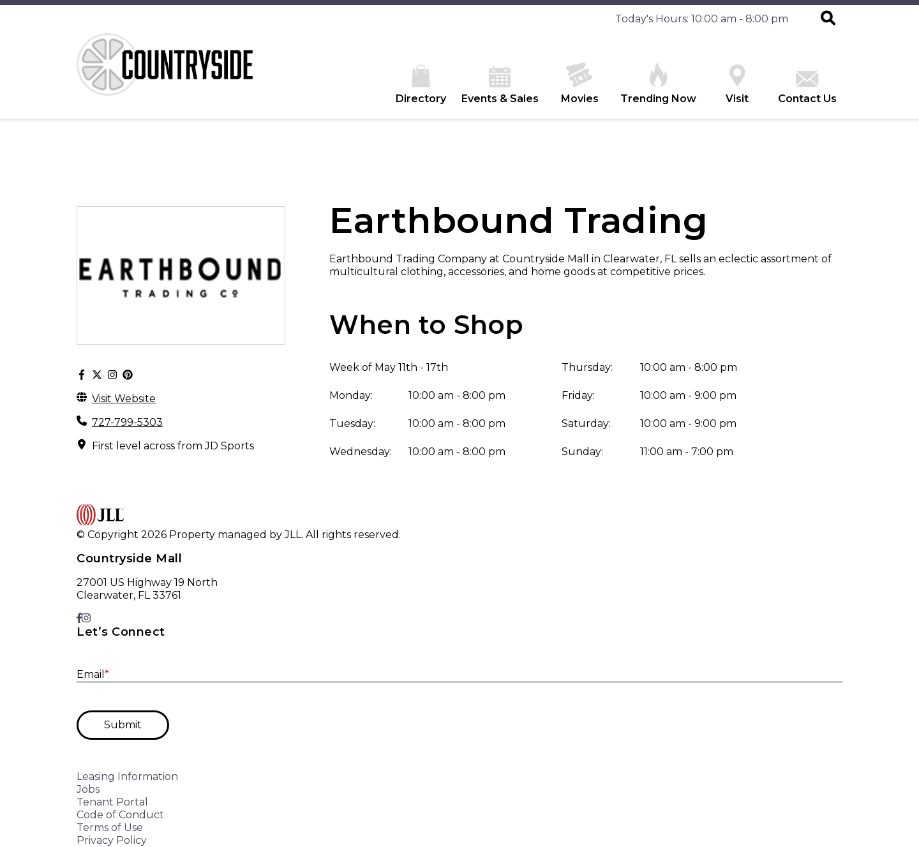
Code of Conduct (120, 815)
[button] (828, 19)
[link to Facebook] (79, 618)
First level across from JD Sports (173, 446)
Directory (421, 84)
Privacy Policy (112, 840)
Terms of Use (110, 827)
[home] (172, 76)
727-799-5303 (127, 422)
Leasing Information (127, 776)
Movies (580, 84)
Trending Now (658, 84)
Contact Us (807, 88)
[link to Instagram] (86, 618)
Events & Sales (500, 85)
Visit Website (124, 399)
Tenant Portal (112, 802)
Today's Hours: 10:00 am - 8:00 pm (701, 19)
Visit (737, 84)
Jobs (88, 789)
